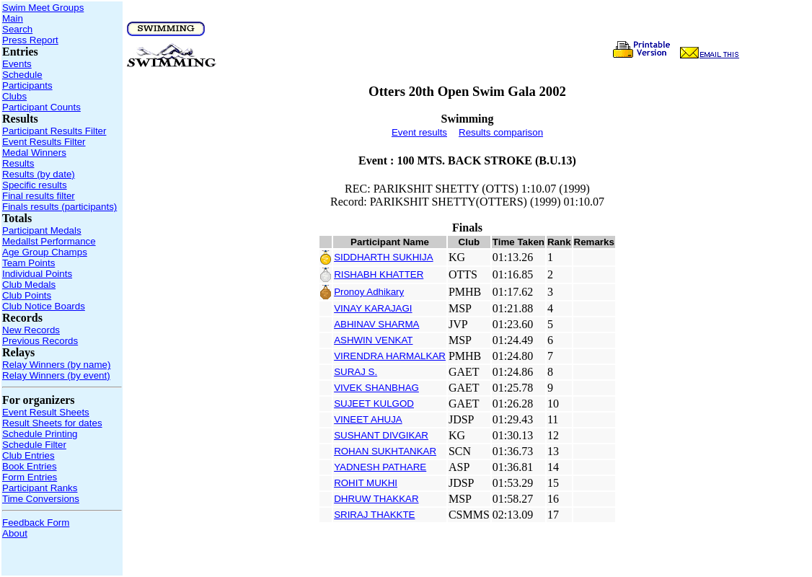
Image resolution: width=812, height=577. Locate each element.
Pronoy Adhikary (369, 291)
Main (12, 18)
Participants (27, 85)
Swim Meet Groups (43, 7)
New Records (31, 330)
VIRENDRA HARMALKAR (390, 356)
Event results (419, 132)
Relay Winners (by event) (56, 375)
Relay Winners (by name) (56, 364)
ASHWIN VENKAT (373, 340)
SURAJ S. (355, 371)
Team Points (28, 262)
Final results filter (38, 195)
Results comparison (501, 132)
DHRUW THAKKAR (376, 498)
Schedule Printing (39, 433)
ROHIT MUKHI (365, 482)
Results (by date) (38, 174)
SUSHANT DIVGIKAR (381, 435)
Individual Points (37, 273)
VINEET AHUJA (368, 419)
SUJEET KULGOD (374, 403)
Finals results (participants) (59, 206)
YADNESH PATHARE (380, 467)
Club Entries (28, 455)
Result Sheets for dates (52, 423)
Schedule (22, 74)
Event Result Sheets (45, 412)
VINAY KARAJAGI (373, 308)
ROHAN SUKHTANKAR (385, 451)
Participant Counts (41, 107)
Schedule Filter (34, 444)
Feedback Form (35, 522)
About (14, 533)
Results (18, 163)
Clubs (14, 96)
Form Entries (29, 477)
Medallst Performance (49, 241)
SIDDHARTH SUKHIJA (383, 257)
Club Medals (29, 284)
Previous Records (40, 340)
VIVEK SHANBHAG (376, 387)
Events (17, 63)
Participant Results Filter (54, 130)
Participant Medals (41, 230)
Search (17, 29)
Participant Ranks (39, 488)
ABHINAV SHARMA (376, 324)
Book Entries (29, 466)
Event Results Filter (44, 141)
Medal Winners (34, 152)
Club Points (26, 295)
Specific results (34, 185)
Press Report (30, 40)
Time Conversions (40, 498)
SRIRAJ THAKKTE (374, 514)
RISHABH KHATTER (378, 274)
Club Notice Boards (43, 306)
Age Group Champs (44, 252)
